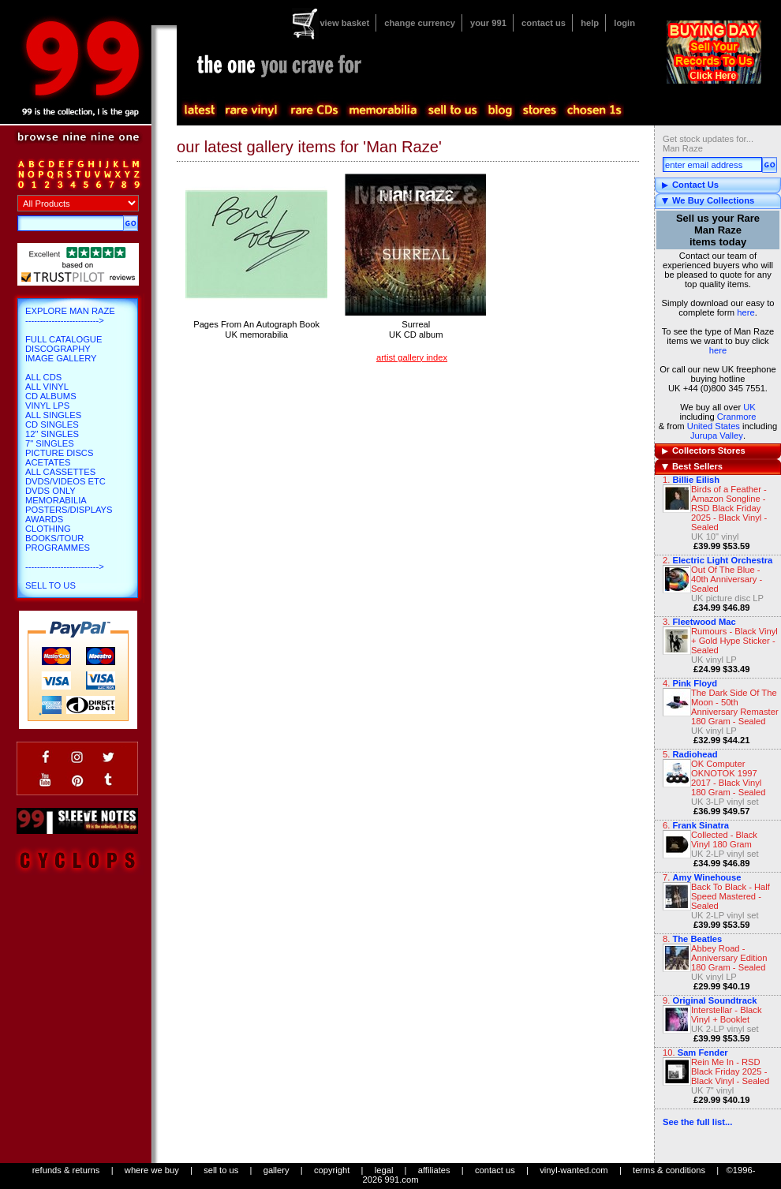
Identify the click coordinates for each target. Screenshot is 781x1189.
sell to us (221, 1170)
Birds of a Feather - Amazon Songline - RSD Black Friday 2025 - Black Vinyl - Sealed (729, 508)
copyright (331, 1170)
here (745, 312)
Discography (58, 348)
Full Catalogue (63, 339)
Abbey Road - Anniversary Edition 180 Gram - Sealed (729, 958)
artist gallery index (411, 357)
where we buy (152, 1170)
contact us (543, 23)
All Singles (53, 415)
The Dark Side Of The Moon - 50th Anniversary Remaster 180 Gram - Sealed (735, 707)
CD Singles (52, 424)
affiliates (434, 1170)
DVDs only (50, 490)
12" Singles (52, 434)
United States (713, 426)
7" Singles (49, 443)
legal (384, 1170)
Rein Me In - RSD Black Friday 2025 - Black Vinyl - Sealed (730, 1071)
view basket (344, 23)
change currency (419, 23)
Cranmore (737, 416)
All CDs (43, 377)
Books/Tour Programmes (57, 542)
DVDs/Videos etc (65, 481)
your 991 (488, 23)
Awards (44, 519)
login (624, 23)
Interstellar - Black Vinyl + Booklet (726, 1014)
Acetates (47, 462)
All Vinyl (47, 386)
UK (749, 407)
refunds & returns (66, 1170)
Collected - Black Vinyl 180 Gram (724, 839)
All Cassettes (60, 472)
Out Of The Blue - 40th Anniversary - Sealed (726, 579)
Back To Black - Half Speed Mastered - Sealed (730, 896)
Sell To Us (50, 585)
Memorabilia (56, 500)
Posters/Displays (68, 509)
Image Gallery (61, 358)
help (590, 23)
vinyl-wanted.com (573, 1170)
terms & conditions (669, 1170)
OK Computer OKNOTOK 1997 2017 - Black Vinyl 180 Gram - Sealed (728, 778)
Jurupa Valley (716, 435)
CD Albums (51, 396)
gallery (276, 1170)
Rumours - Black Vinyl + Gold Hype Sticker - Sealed (734, 640)
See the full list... (697, 1122)
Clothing (48, 528)
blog (499, 110)
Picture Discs (59, 453)
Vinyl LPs (47, 405)
